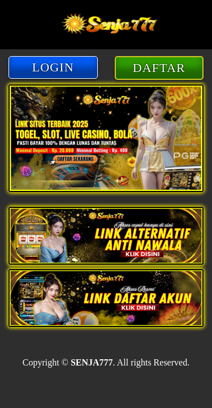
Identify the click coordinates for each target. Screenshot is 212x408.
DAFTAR (159, 68)
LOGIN (53, 67)
